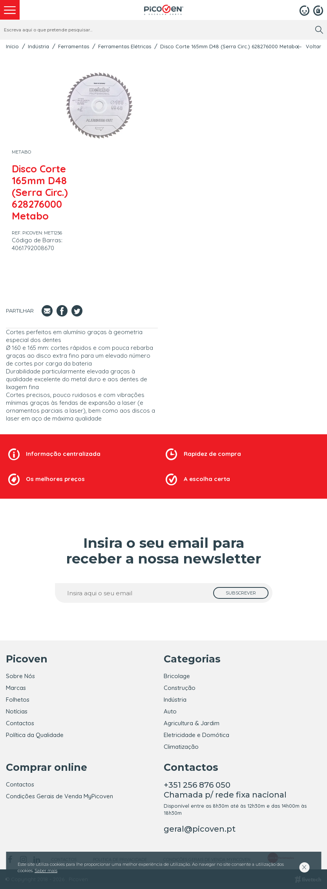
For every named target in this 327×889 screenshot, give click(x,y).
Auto (170, 711)
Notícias (16, 711)
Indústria (38, 46)
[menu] (10, 10)
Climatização (181, 746)
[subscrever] (241, 593)
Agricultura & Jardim (191, 723)
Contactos (20, 723)
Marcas (16, 687)
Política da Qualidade (35, 735)
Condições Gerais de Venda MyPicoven (59, 796)
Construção (179, 687)
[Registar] (318, 10)
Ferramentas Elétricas (124, 46)
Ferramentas (73, 46)
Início (12, 46)
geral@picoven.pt (200, 829)
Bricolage (177, 676)
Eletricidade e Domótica (196, 735)
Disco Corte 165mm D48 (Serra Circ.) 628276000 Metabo (229, 46)
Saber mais (46, 870)
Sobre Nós (20, 676)
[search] (319, 30)
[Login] (304, 10)
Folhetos (17, 699)
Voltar (313, 46)
